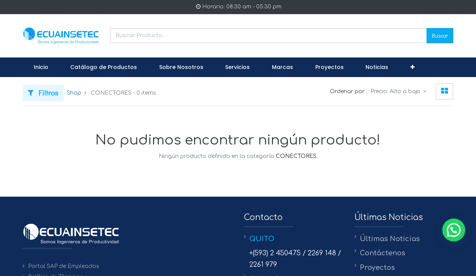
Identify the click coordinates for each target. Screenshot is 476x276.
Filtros (43, 92)
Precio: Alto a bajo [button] (396, 91)
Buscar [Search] (440, 35)
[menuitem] (41, 67)
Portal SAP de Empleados (63, 266)
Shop (74, 93)
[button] (412, 67)
